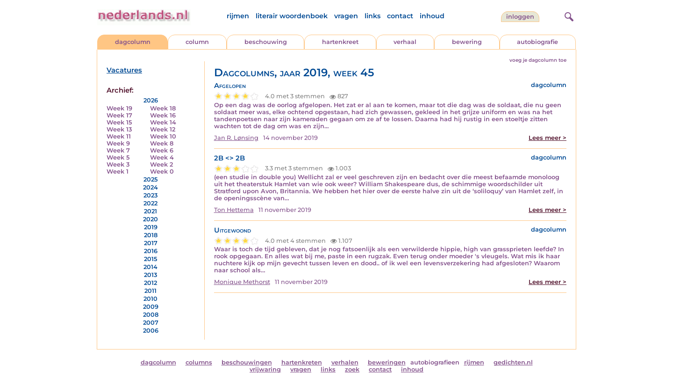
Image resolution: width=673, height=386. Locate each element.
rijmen (238, 16)
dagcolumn (132, 41)
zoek (352, 369)
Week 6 (161, 150)
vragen (346, 16)
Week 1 (118, 171)
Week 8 (161, 143)
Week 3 (118, 164)
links (372, 16)
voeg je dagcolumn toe (537, 60)
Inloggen (520, 16)
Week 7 (118, 150)
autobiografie (537, 41)
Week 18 (163, 108)
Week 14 (163, 122)
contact (400, 16)
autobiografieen (434, 362)
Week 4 (162, 157)
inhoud (432, 16)
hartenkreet (340, 41)
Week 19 (119, 108)
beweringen (387, 362)
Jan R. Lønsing (236, 137)
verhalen (344, 362)
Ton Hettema (234, 209)
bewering (467, 41)
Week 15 (119, 122)
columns (199, 362)
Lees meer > (547, 137)
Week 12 (162, 129)
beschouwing (265, 41)
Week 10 (163, 136)
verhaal (405, 41)
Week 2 (161, 164)
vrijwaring (265, 369)
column (197, 41)
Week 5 (118, 157)
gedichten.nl (513, 362)
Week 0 (162, 171)
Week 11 (119, 136)
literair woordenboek (292, 16)
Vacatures (124, 70)
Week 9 (118, 143)
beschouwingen (247, 362)
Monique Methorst (242, 281)
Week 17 (119, 115)
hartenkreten (301, 362)
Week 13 (119, 129)
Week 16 (163, 115)
